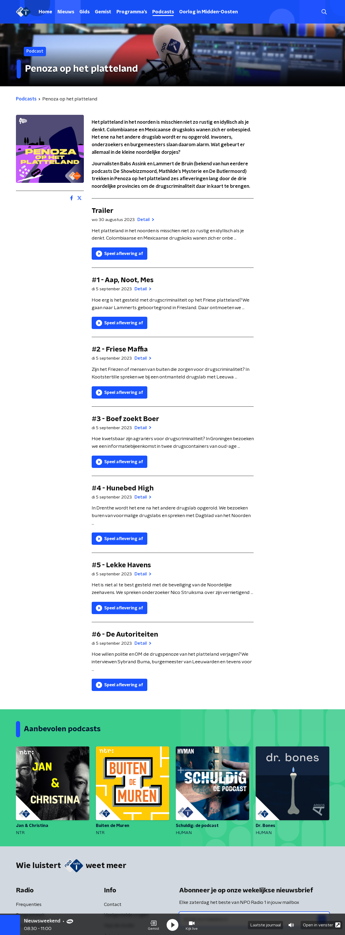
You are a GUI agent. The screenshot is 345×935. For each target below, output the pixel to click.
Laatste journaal (265, 924)
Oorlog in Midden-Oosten (208, 12)
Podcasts (163, 12)
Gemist (103, 12)
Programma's (131, 12)
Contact (112, 904)
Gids (84, 12)
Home (45, 12)
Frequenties (29, 904)
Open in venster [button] (321, 923)
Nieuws (65, 12)
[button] (153, 924)
